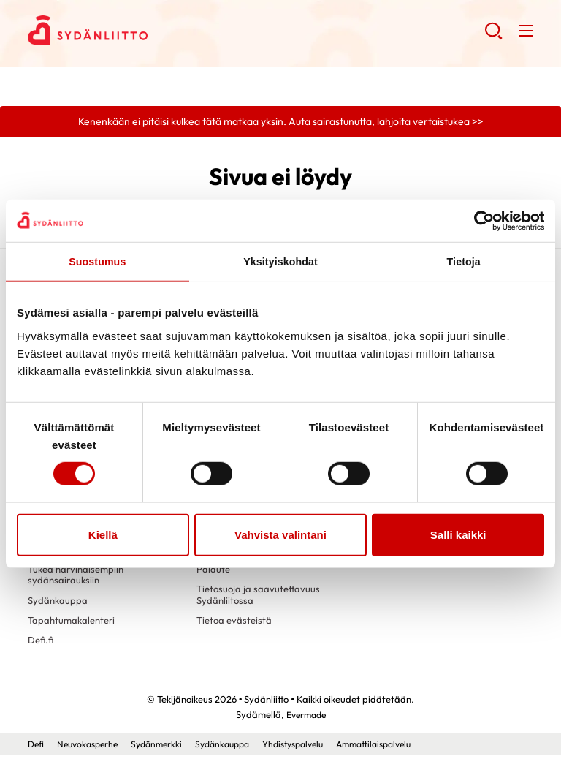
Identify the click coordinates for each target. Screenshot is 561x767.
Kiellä (103, 535)
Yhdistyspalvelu (313, 756)
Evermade (305, 727)
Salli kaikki (458, 535)
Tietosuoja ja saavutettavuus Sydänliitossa (260, 604)
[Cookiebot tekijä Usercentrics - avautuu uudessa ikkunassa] (480, 220)
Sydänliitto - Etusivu (145, 30)
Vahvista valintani (280, 535)
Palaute (213, 576)
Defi (36, 756)
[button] (493, 36)
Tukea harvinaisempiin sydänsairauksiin (79, 582)
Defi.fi (41, 652)
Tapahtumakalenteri (74, 631)
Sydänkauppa (59, 609)
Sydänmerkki (165, 756)
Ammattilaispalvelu (402, 756)
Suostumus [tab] (97, 262)
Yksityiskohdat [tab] (280, 262)
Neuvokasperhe (91, 756)
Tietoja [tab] (463, 262)
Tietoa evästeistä (235, 631)
